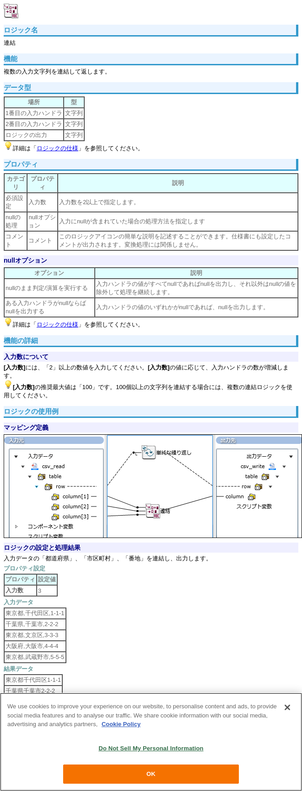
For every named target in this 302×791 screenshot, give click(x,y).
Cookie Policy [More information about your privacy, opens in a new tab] (121, 724)
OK (151, 773)
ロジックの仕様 (57, 148)
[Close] (287, 707)
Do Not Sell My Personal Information (150, 748)
